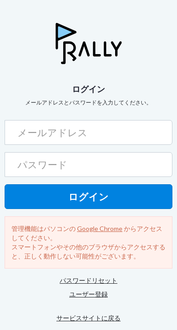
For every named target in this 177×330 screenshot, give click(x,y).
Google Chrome (99, 228)
